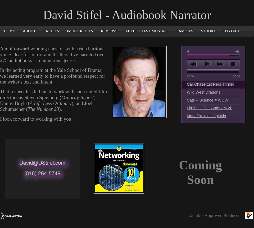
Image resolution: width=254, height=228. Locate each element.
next (220, 64)
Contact (231, 31)
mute (189, 51)
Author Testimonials (146, 31)
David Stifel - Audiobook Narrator (127, 15)
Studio (208, 31)
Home (9, 31)
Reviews (109, 31)
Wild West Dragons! (204, 92)
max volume (237, 51)
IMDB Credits (80, 31)
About (29, 31)
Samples (184, 31)
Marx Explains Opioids (206, 116)
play (206, 64)
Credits (51, 31)
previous (193, 64)
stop (233, 64)
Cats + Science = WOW (207, 100)
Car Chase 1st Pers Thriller (210, 84)
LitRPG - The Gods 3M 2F (209, 108)
